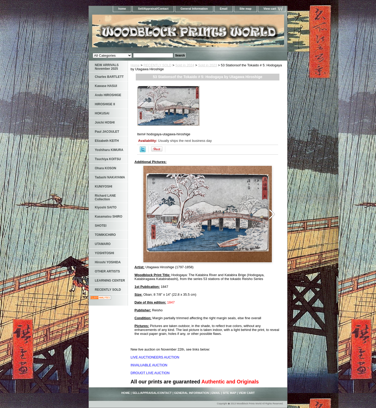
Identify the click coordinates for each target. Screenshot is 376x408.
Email (223, 8)
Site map (245, 8)
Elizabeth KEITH (107, 141)
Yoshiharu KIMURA (109, 150)
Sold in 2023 (207, 65)
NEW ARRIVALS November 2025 (107, 67)
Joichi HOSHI (105, 122)
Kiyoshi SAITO (105, 207)
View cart (269, 8)
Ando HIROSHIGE (108, 95)
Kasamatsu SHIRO (108, 216)
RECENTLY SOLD (158, 65)
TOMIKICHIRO (105, 235)
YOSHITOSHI (104, 253)
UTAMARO (102, 244)
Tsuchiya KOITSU (108, 159)
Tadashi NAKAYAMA (110, 177)
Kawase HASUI (106, 86)
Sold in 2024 (184, 65)
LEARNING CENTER (110, 280)
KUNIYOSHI (103, 186)
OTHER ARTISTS (107, 271)
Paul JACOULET (107, 131)
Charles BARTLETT (109, 77)
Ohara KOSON (105, 168)
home (122, 8)
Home (135, 65)
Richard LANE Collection (105, 197)
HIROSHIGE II (105, 104)
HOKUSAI (102, 113)
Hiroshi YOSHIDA (108, 262)
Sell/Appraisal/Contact (153, 8)
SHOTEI (101, 226)
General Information (194, 8)
